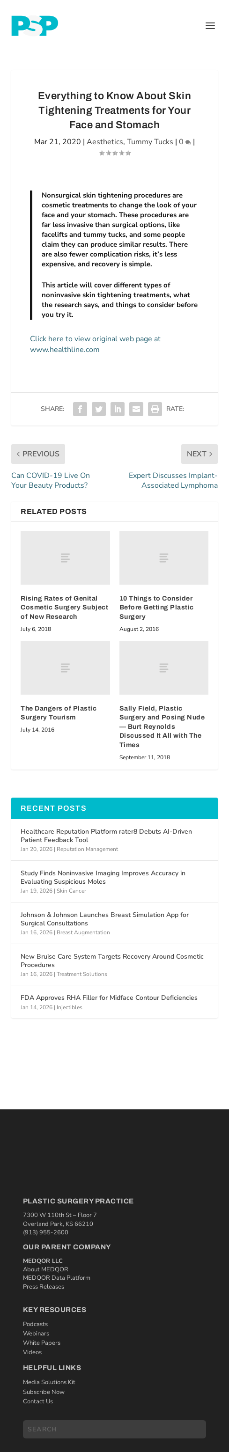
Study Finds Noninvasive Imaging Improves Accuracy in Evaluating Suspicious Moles (103, 877)
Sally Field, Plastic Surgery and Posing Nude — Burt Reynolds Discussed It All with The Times (162, 726)
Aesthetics (105, 142)
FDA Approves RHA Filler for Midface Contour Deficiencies (109, 997)
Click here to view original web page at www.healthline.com (95, 344)
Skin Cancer (71, 891)
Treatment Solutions (82, 974)
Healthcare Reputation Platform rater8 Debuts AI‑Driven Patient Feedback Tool (106, 835)
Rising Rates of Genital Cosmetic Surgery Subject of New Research (64, 607)
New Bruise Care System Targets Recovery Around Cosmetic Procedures (112, 960)
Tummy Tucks (150, 142)
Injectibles (69, 1007)
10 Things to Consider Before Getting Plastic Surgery (156, 607)
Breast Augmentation (83, 932)
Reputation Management (87, 849)
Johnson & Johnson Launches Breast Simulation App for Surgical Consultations (105, 919)
